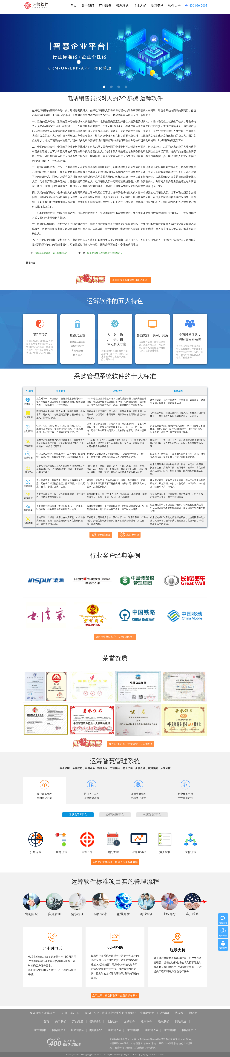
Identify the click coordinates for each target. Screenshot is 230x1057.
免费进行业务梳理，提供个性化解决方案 (115, 858)
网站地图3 (58, 1025)
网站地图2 (40, 1025)
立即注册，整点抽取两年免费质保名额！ (115, 991)
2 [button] (111, 87)
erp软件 (184, 1034)
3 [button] (118, 87)
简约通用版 (100, 534)
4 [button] (126, 87)
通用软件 (146, 1017)
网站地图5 (95, 1025)
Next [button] (220, 54)
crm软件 (148, 1034)
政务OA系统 (150, 1038)
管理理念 (122, 5)
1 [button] (104, 87)
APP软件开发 (136, 1038)
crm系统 (140, 1034)
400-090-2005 (196, 6)
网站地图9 (170, 1025)
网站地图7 (132, 1025)
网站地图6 (114, 1025)
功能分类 (128, 1043)
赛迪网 (164, 1009)
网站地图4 (77, 1025)
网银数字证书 (77, 346)
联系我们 (163, 1017)
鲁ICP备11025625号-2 (129, 1050)
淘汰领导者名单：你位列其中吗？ (51, 253)
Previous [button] (9, 54)
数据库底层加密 (77, 342)
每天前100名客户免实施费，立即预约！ (131, 740)
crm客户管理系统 (161, 1034)
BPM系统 (124, 1038)
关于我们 (87, 5)
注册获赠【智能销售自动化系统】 (131, 280)
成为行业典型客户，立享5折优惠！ (115, 635)
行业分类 (119, 1043)
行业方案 (139, 5)
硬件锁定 (77, 355)
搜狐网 (179, 1009)
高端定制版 (129, 534)
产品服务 (105, 5)
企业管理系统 (171, 1038)
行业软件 (112, 1017)
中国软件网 (147, 1009)
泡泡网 (193, 1009)
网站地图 (181, 1017)
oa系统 (160, 1038)
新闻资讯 (157, 5)
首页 (73, 5)
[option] (115, 53)
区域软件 (129, 1017)
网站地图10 (189, 1025)
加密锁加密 (77, 351)
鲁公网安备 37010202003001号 (151, 1050)
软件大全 (174, 5)
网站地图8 (151, 1025)
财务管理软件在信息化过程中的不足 (105, 253)
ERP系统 (175, 1034)
